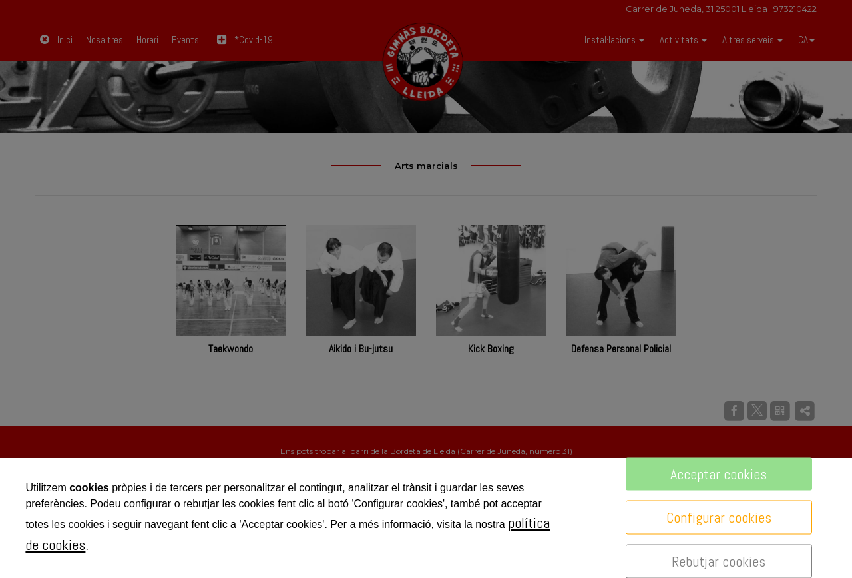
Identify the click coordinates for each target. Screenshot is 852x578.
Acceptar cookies (718, 474)
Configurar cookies (718, 517)
